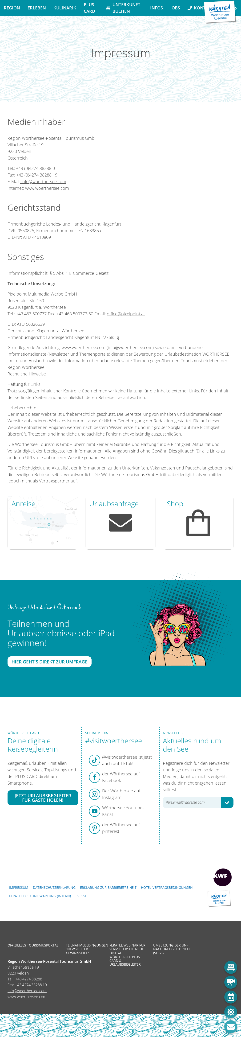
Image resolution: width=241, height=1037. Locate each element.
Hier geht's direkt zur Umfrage (50, 661)
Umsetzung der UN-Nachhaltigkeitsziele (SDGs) (171, 949)
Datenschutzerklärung (54, 887)
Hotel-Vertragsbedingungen (167, 887)
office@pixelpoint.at (126, 314)
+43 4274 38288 (28, 979)
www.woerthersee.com (47, 188)
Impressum (18, 887)
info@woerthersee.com (43, 181)
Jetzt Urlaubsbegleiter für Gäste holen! (43, 797)
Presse (81, 896)
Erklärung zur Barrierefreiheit (108, 887)
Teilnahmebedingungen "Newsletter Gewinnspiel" (84, 949)
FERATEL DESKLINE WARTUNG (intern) (40, 896)
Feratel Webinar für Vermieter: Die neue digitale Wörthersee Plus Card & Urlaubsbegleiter (127, 954)
